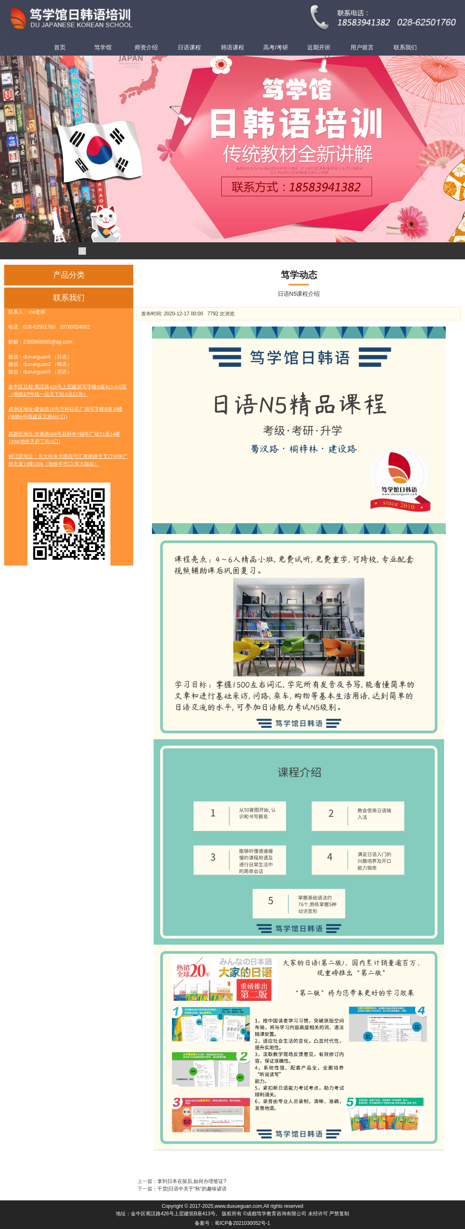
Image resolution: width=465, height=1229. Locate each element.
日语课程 (189, 47)
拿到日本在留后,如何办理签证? (191, 1181)
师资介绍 (146, 47)
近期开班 (318, 47)
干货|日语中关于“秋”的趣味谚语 (192, 1189)
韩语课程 (232, 47)
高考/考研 (275, 47)
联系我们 (405, 47)
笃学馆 (103, 47)
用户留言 (362, 47)
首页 (60, 47)
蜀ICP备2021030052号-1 (242, 1223)
